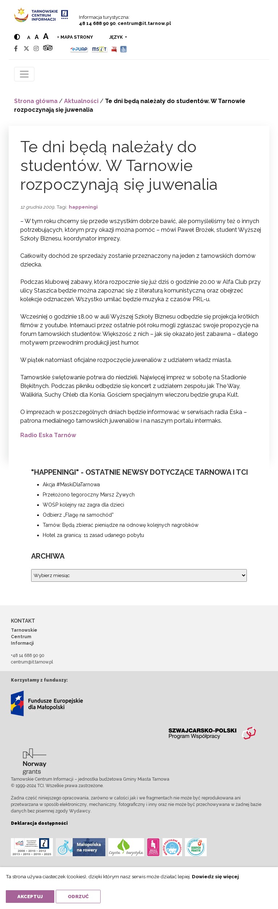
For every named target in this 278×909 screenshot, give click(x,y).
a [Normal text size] (28, 37)
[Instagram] (36, 48)
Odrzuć (78, 896)
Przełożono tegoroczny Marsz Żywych (89, 495)
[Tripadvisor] (47, 48)
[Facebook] (16, 48)
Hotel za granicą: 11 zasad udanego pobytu (93, 535)
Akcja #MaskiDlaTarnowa (71, 484)
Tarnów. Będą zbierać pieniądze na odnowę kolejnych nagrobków (120, 525)
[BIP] (114, 48)
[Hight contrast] (17, 37)
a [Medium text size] (37, 37)
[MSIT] (99, 48)
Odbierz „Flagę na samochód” (78, 515)
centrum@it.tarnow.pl (144, 23)
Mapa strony (76, 37)
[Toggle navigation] (24, 74)
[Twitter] (26, 48)
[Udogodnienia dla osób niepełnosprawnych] (123, 48)
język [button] (116, 37)
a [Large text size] (46, 36)
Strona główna (36, 101)
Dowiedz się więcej (215, 876)
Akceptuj (30, 896)
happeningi (83, 207)
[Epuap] (79, 48)
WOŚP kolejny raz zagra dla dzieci (83, 505)
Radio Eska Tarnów (48, 435)
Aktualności (81, 101)
